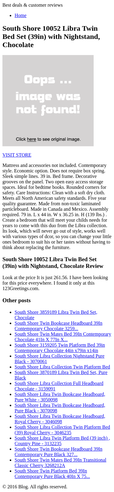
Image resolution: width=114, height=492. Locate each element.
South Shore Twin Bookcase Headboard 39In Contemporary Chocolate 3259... (58, 325)
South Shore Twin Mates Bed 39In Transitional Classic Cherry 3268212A (60, 462)
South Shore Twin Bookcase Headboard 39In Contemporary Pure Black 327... (58, 451)
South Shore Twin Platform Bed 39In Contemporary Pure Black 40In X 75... (52, 473)
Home (20, 15)
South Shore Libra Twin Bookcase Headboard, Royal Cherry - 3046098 (60, 419)
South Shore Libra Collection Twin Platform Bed (62, 366)
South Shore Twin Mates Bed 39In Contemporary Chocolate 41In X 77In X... (63, 336)
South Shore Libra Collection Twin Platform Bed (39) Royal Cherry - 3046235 (62, 429)
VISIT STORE (16, 155)
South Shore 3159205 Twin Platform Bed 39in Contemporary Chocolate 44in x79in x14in (60, 347)
